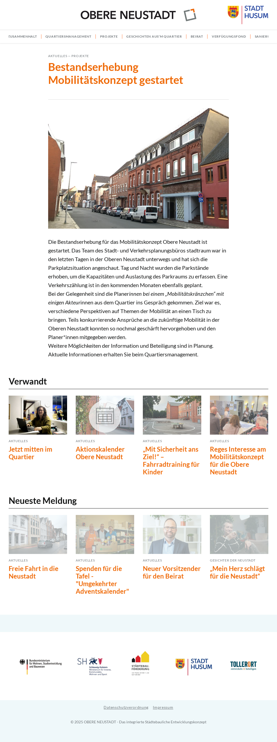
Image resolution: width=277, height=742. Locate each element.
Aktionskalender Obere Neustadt (100, 453)
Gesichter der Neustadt (232, 560)
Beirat (197, 36)
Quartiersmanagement (68, 36)
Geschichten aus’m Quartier (154, 36)
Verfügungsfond (229, 36)
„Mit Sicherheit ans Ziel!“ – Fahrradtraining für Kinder (171, 460)
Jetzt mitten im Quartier (30, 453)
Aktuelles (57, 56)
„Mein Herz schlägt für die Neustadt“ (237, 572)
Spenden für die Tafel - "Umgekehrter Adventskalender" (102, 579)
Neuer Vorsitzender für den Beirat (172, 572)
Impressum (163, 707)
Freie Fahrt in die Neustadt (33, 572)
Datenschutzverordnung (126, 707)
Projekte (109, 36)
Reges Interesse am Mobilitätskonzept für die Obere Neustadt (238, 460)
